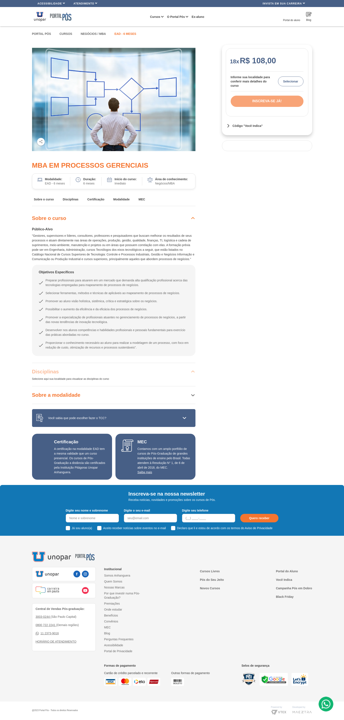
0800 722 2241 (46, 625)
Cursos (155, 16)
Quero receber (259, 518)
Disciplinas (71, 199)
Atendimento (85, 3)
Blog (107, 633)
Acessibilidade (51, 3)
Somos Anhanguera (117, 575)
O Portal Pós (176, 16)
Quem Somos (113, 581)
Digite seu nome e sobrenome (87, 510)
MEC (142, 199)
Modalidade (121, 199)
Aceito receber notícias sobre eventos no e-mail (134, 528)
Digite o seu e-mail (137, 510)
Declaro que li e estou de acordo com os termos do (224, 528)
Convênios (111, 621)
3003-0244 (43, 616)
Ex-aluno (198, 16)
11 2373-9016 (47, 633)
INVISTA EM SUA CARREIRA (284, 3)
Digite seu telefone (195, 510)
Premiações (112, 603)
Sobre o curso (44, 199)
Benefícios (111, 615)
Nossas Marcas (114, 587)
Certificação (95, 199)
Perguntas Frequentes (119, 639)
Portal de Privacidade (118, 651)
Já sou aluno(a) (82, 528)
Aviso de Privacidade (258, 528)
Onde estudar (113, 609)
